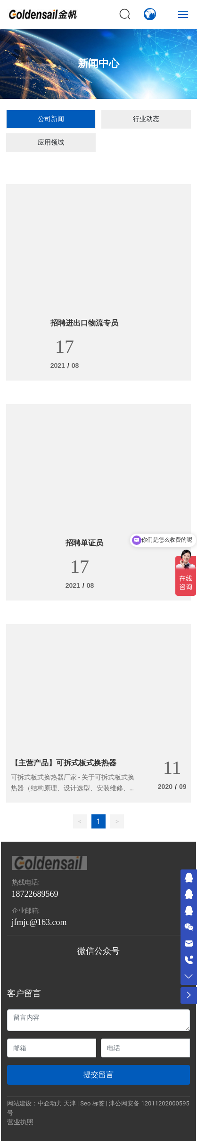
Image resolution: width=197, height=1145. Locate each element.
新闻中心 (98, 63)
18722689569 (35, 894)
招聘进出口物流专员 (84, 323)
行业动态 (146, 118)
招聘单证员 (84, 543)
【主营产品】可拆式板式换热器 (63, 763)
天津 (70, 1103)
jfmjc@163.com (39, 922)
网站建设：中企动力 (34, 1103)
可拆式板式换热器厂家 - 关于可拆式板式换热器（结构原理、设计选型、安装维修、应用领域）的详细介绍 (73, 787)
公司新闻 (51, 118)
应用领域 (51, 142)
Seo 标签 (92, 1103)
